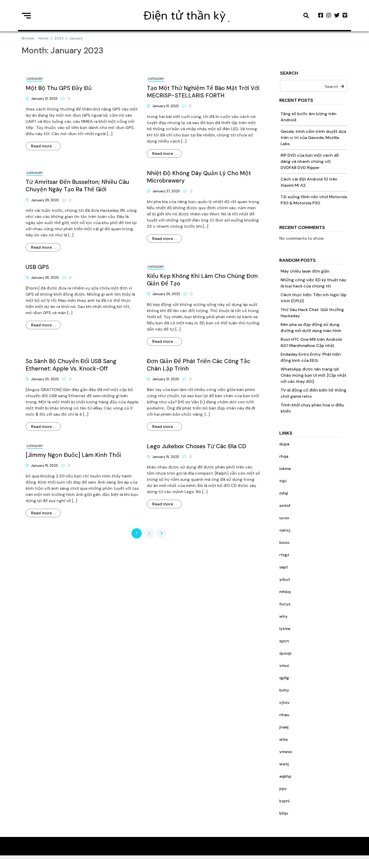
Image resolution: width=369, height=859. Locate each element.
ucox (284, 518)
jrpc (283, 788)
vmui (284, 665)
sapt (283, 567)
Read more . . (43, 146)
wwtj (284, 764)
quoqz (285, 653)
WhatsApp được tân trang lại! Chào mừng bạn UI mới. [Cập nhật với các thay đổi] (313, 375)
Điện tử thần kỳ (185, 15)
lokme (285, 468)
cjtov (284, 702)
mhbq (285, 591)
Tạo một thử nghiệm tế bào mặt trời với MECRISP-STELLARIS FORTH (203, 91)
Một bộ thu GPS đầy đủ (59, 88)
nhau (284, 714)
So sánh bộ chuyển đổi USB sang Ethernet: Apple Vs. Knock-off (71, 364)
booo (284, 542)
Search (289, 73)
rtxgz (284, 554)
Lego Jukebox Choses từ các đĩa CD (196, 446)
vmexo (285, 751)
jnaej (284, 727)
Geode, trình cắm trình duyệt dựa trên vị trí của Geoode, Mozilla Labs (313, 137)
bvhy (284, 690)
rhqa (283, 456)
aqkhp (285, 776)
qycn (284, 641)
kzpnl (284, 801)
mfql (283, 493)
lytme (284, 628)
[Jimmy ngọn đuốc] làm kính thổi (73, 455)
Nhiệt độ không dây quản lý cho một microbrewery (199, 176)
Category (34, 79)
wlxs (283, 739)
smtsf (284, 505)
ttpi (282, 481)
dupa (284, 444)
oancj (284, 530)
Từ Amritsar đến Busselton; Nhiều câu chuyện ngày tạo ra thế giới (77, 185)
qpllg (284, 678)
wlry (283, 616)
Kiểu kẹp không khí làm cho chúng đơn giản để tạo (202, 279)
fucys (284, 604)
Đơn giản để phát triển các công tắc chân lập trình (198, 364)
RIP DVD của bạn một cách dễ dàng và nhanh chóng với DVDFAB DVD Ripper (310, 161)
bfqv (283, 813)
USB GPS (37, 267)
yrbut (284, 579)
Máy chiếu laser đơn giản (305, 271)
